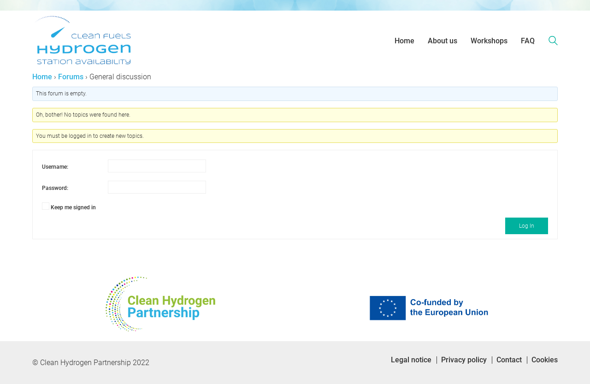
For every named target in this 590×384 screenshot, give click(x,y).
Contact (509, 360)
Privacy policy (464, 360)
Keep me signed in (73, 207)
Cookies (544, 360)
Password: (55, 188)
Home (42, 76)
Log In (526, 226)
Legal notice (411, 360)
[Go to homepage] (83, 41)
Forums (70, 76)
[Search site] (553, 42)
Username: (55, 167)
